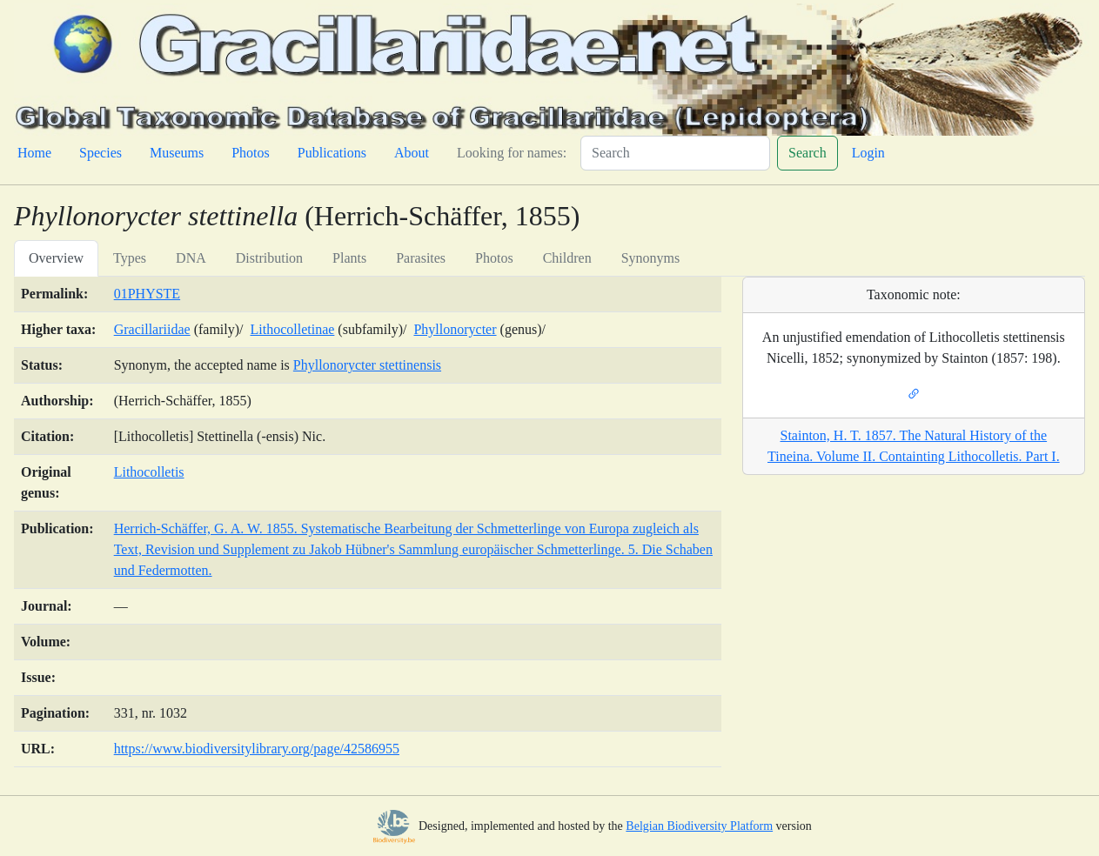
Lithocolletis (149, 472)
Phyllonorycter (454, 329)
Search (807, 152)
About (411, 152)
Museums (177, 152)
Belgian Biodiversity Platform (699, 826)
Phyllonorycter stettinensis (367, 365)
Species (100, 152)
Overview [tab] (56, 258)
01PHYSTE (147, 293)
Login (868, 152)
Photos (250, 152)
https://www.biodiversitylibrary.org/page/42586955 (256, 748)
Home (34, 152)
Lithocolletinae (293, 329)
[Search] (675, 153)
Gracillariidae (152, 329)
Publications (332, 152)
